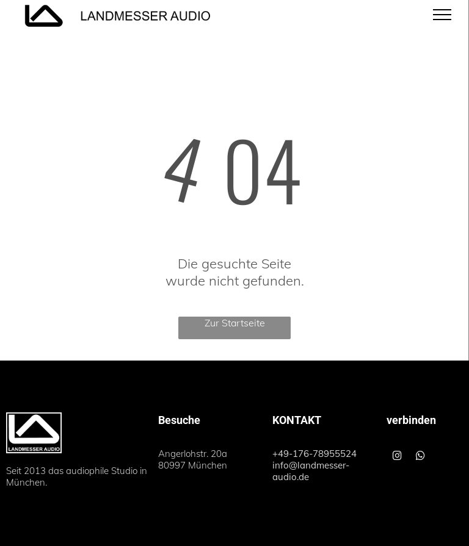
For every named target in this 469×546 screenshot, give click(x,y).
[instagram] (397, 457)
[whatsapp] (420, 457)
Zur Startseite (235, 323)
